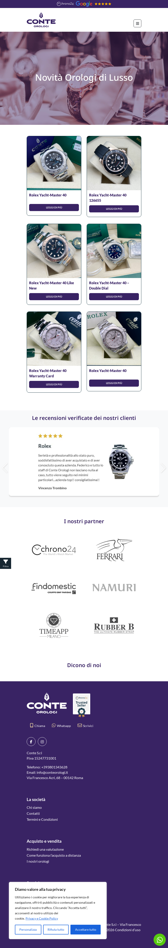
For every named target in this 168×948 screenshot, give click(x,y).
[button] (153, 468)
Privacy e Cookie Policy (42, 918)
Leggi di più (54, 207)
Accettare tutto (85, 929)
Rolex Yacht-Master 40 (47, 195)
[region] (58, 910)
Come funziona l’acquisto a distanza (54, 855)
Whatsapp (61, 726)
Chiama (37, 726)
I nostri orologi (38, 861)
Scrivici (85, 726)
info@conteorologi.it (52, 772)
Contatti (33, 813)
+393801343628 (54, 767)
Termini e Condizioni (42, 819)
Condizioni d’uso (127, 930)
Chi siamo (34, 807)
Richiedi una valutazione (45, 849)
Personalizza (28, 929)
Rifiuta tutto (56, 929)
